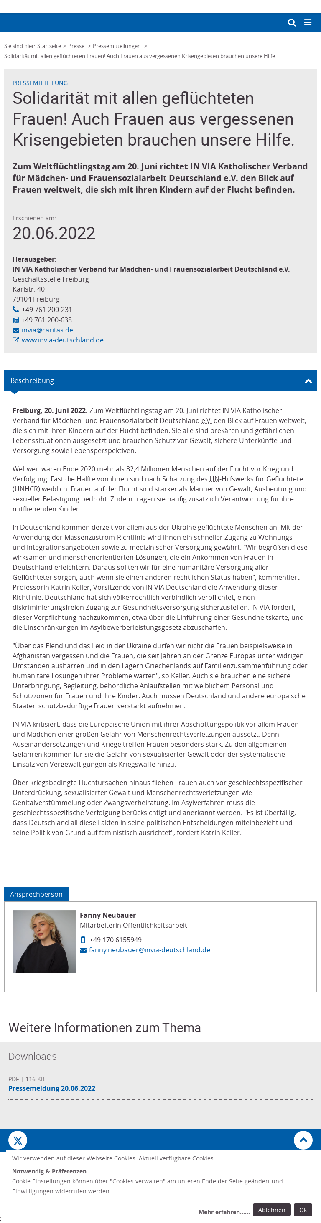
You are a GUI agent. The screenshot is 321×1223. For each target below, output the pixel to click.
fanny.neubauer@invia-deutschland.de (149, 949)
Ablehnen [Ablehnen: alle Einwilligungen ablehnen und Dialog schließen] (271, 1210)
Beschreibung (32, 380)
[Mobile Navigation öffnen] (308, 23)
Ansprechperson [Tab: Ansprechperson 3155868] (36, 894)
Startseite (49, 46)
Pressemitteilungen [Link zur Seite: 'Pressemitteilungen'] (117, 46)
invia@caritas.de (47, 330)
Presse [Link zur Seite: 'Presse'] (77, 46)
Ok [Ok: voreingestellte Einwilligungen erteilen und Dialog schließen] (303, 1210)
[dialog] (163, 1186)
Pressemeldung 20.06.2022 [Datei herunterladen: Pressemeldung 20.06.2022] (51, 1088)
